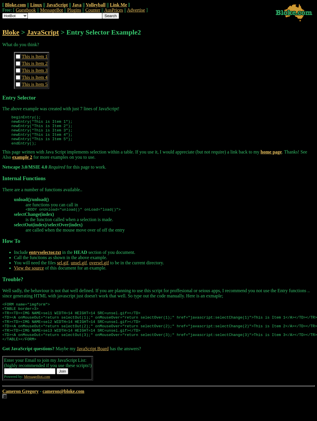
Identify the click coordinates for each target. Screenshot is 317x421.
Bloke (10, 32)
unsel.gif (79, 269)
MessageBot (51, 10)
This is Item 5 (34, 84)
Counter (92, 10)
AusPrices (113, 10)
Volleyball (95, 4)
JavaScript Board (93, 363)
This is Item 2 (34, 63)
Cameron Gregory (20, 406)
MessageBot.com (37, 391)
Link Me (118, 4)
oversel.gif (99, 269)
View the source (29, 274)
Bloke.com (15, 4)
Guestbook (26, 10)
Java (77, 4)
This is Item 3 (34, 70)
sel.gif (63, 269)
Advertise (136, 10)
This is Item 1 (34, 56)
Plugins (74, 10)
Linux (36, 4)
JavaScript (57, 4)
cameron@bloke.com (63, 406)
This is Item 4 (34, 77)
